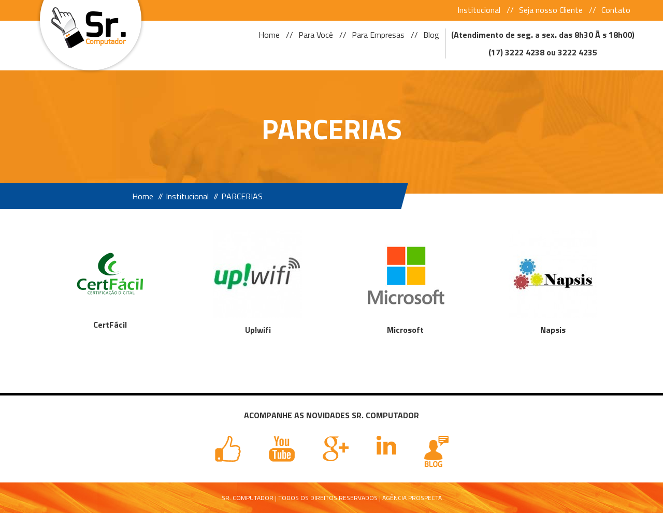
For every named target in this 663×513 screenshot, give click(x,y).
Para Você (315, 34)
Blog (431, 34)
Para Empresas (378, 34)
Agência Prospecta (412, 498)
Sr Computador (86, 24)
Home (269, 34)
